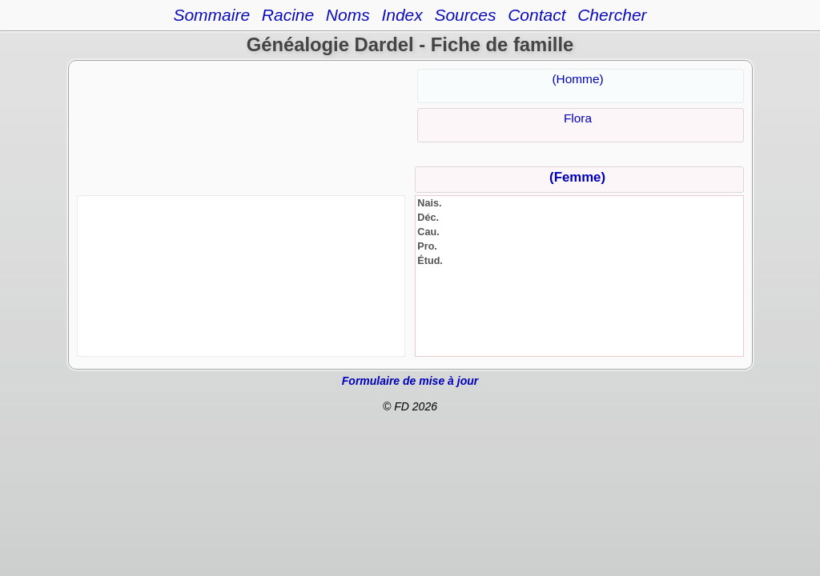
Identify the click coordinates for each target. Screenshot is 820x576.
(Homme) (577, 79)
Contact (536, 15)
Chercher (611, 15)
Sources (465, 15)
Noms (348, 15)
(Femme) (577, 177)
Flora (578, 118)
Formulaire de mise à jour (410, 380)
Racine (288, 15)
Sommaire (211, 15)
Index (401, 15)
